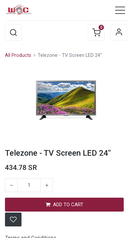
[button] (13, 32)
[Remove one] (11, 185)
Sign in (118, 32)
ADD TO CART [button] (64, 205)
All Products (18, 55)
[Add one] (47, 185)
